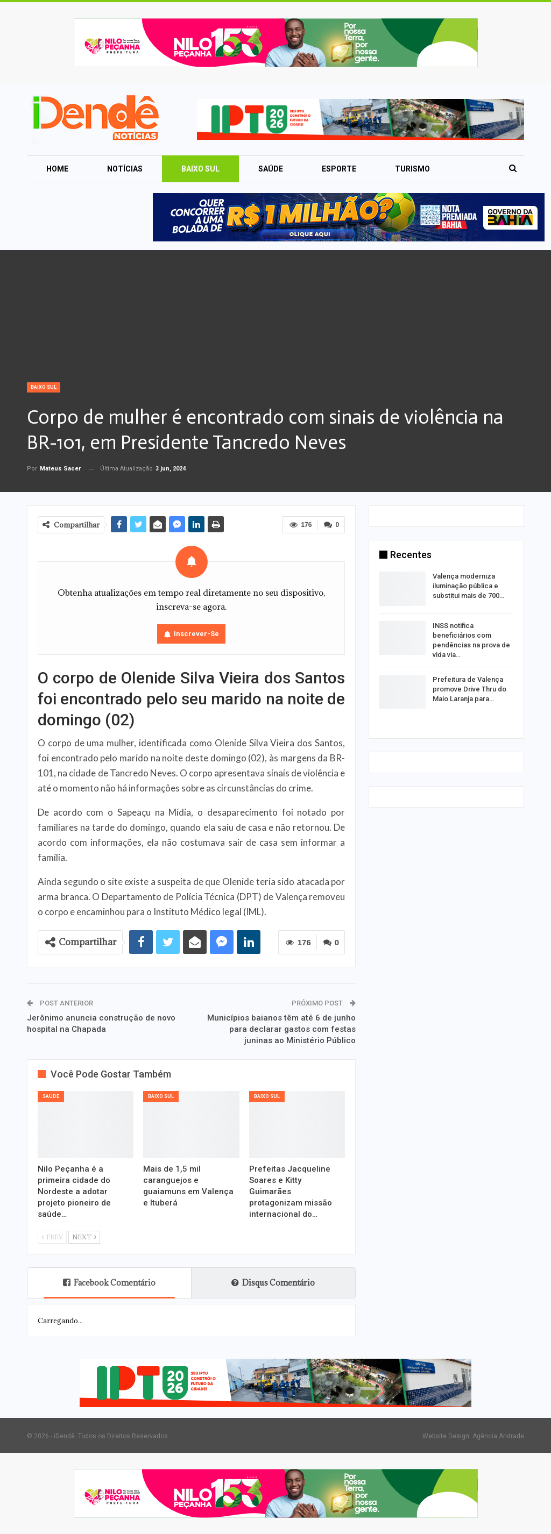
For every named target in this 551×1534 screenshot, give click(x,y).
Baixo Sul (200, 169)
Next (84, 1237)
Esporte (339, 169)
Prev (52, 1237)
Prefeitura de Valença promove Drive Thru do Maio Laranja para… (469, 689)
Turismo (412, 169)
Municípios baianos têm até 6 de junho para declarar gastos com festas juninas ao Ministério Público (281, 1029)
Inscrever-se (196, 634)
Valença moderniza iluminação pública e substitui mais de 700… (468, 586)
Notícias (125, 169)
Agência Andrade (498, 1436)
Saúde (270, 169)
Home (57, 169)
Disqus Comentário (273, 1283)
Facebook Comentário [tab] (109, 1283)
